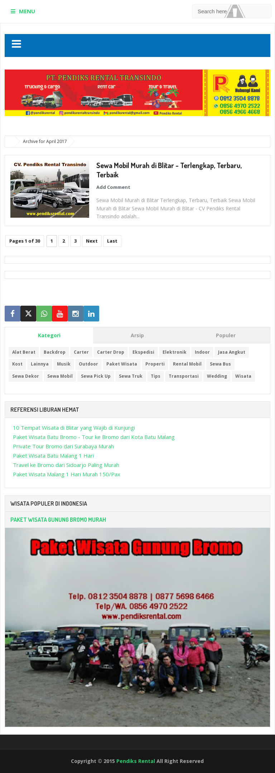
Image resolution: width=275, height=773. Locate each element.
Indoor (202, 352)
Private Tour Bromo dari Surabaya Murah (63, 446)
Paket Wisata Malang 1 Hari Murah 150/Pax (66, 474)
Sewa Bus (220, 364)
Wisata (243, 376)
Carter (81, 352)
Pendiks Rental (135, 761)
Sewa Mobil (60, 376)
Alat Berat (23, 352)
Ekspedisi (143, 352)
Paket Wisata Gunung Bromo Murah (58, 519)
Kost (17, 364)
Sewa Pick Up (96, 376)
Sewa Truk (131, 376)
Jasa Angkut (231, 352)
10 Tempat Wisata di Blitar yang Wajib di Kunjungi (74, 427)
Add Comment (113, 187)
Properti (155, 364)
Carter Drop (110, 352)
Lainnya (40, 364)
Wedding (217, 376)
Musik (64, 364)
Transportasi (184, 376)
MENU (27, 11)
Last (112, 241)
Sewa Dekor (25, 376)
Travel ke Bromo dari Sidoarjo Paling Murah (66, 464)
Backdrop (55, 352)
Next (92, 241)
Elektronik (175, 352)
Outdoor (88, 364)
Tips (155, 376)
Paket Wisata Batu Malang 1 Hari (53, 455)
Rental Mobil (187, 364)
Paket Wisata (121, 364)
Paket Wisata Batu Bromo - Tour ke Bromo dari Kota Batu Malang (94, 436)
